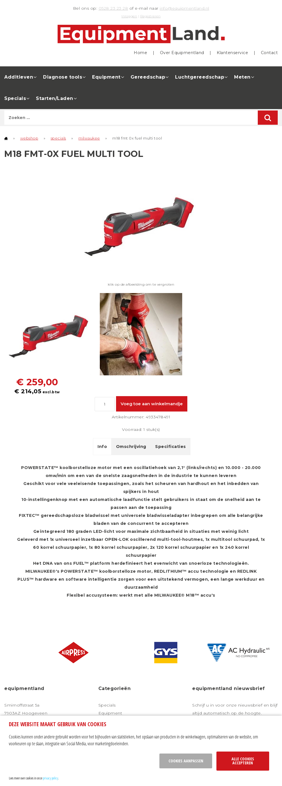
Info (102, 446)
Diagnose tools (62, 76)
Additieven (18, 76)
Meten (242, 76)
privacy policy (50, 778)
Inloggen (129, 16)
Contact (269, 52)
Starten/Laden (54, 98)
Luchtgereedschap (199, 76)
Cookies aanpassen (186, 761)
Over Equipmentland (182, 52)
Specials (15, 98)
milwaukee (89, 138)
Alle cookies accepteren (243, 760)
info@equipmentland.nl (184, 8)
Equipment (106, 76)
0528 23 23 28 (113, 8)
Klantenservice (232, 52)
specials (58, 138)
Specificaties (170, 446)
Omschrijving (131, 446)
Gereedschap (148, 76)
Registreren (150, 16)
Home (140, 52)
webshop (29, 138)
